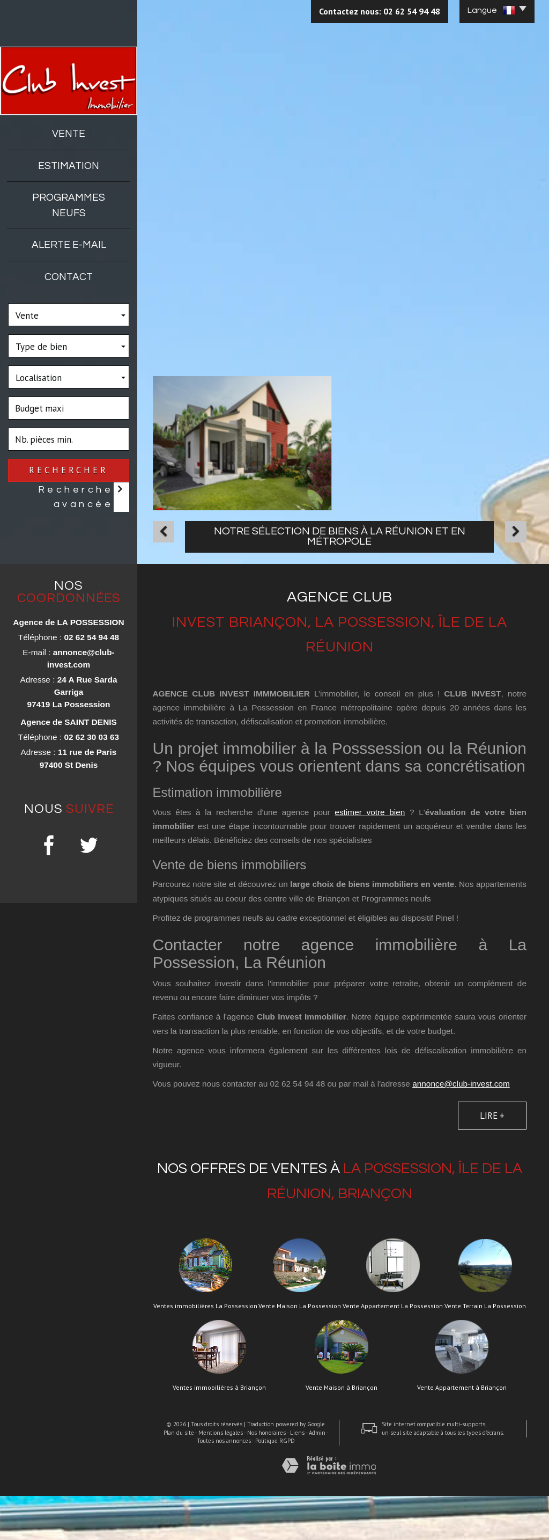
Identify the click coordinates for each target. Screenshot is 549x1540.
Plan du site (179, 1476)
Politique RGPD (275, 1485)
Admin (317, 1476)
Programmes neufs (68, 205)
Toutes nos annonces (224, 1485)
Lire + (492, 1160)
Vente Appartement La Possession (393, 1350)
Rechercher (68, 470)
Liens (297, 1476)
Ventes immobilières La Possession (205, 1350)
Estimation (68, 165)
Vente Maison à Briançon (341, 1431)
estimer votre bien (370, 856)
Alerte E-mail (69, 244)
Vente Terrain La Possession (485, 1350)
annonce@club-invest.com (461, 1127)
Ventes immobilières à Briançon (219, 1431)
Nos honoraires (266, 1476)
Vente (68, 133)
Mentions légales (220, 1476)
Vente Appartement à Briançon (462, 1431)
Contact (68, 277)
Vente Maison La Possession (299, 1350)
